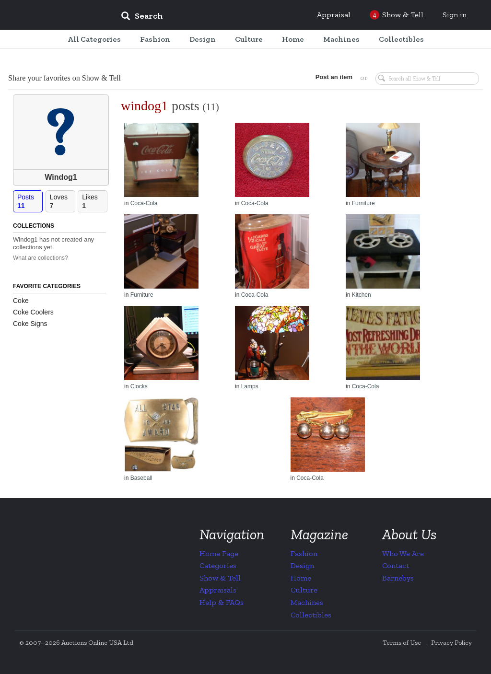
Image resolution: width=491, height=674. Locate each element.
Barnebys (398, 577)
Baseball (141, 478)
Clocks (139, 386)
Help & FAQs (221, 602)
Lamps (249, 386)
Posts (29, 201)
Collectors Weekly (55, 15)
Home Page (218, 553)
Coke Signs (30, 323)
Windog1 (61, 177)
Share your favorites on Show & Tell (64, 78)
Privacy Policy (451, 643)
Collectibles (311, 614)
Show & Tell (220, 577)
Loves (62, 201)
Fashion (304, 553)
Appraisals (217, 589)
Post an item (334, 77)
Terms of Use (402, 643)
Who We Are (403, 553)
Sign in (455, 14)
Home (301, 577)
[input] (211, 17)
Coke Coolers (33, 312)
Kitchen (361, 294)
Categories (217, 565)
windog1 (144, 105)
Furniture (363, 203)
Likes (94, 201)
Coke (21, 300)
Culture (304, 589)
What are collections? (40, 258)
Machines (307, 602)
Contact (395, 565)
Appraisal (334, 14)
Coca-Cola (144, 203)
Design (302, 565)
